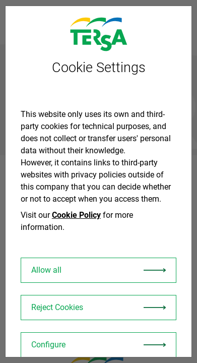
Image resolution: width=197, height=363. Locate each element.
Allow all (46, 270)
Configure (48, 344)
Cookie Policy (76, 215)
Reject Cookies (57, 307)
